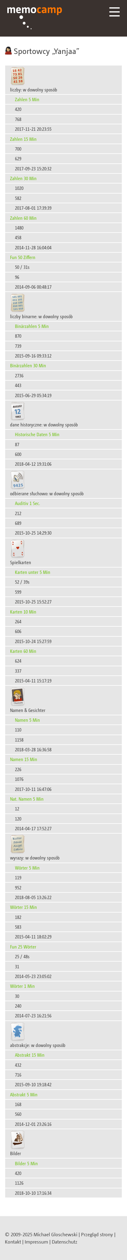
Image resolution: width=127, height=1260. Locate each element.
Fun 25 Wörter (23, 946)
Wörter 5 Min (27, 867)
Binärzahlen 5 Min (32, 326)
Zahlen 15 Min (23, 139)
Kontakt (13, 1242)
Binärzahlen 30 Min (28, 365)
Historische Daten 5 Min (37, 434)
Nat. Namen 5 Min (27, 799)
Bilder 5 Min (26, 1163)
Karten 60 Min (23, 651)
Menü (114, 11)
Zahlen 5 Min (27, 99)
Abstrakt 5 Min (23, 1094)
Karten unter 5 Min (32, 572)
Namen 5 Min (27, 720)
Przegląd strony (97, 1234)
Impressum (36, 1242)
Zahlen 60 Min (23, 218)
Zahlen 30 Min (23, 178)
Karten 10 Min (23, 611)
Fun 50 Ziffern (22, 257)
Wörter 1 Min (22, 986)
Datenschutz (64, 1242)
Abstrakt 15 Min (29, 1055)
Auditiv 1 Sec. (27, 503)
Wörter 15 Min (23, 907)
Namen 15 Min (23, 759)
